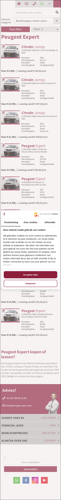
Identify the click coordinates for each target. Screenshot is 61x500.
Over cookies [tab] (30, 222)
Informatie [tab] (50, 222)
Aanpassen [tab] (30, 283)
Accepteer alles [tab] (30, 274)
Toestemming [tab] (11, 222)
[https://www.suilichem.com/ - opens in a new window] (46, 214)
